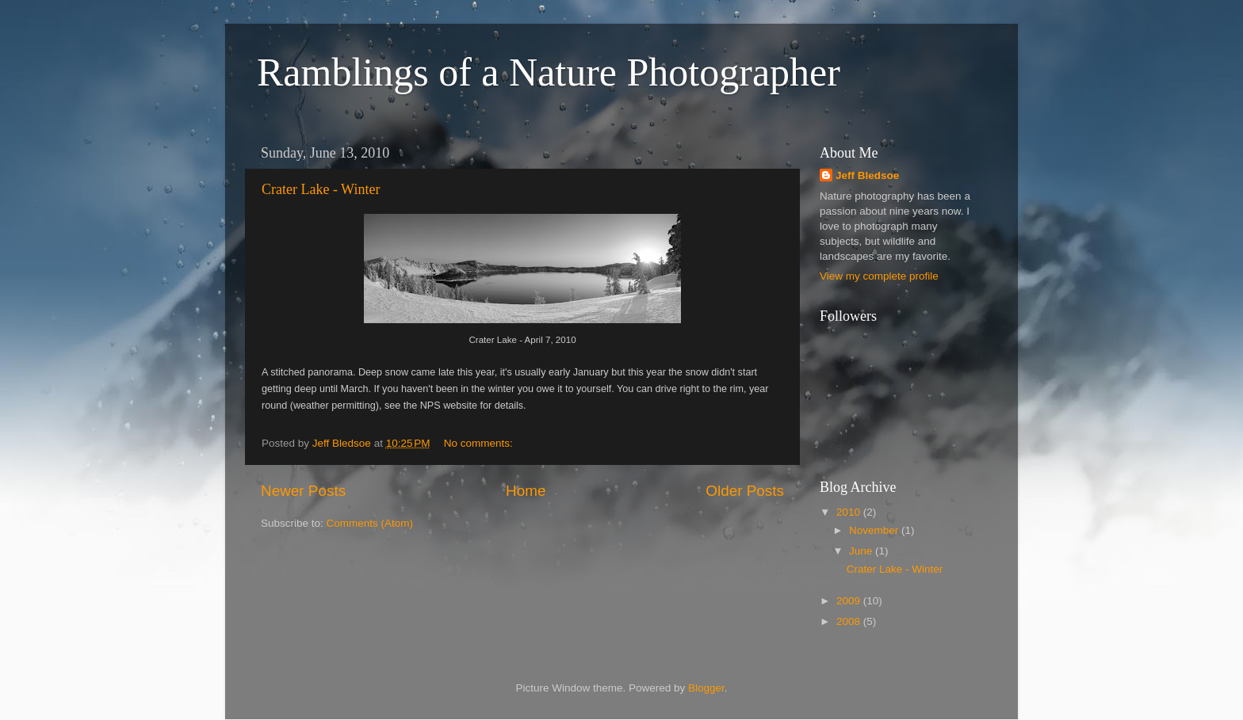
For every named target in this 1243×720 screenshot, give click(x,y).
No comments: (480, 443)
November (875, 530)
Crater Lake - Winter (321, 189)
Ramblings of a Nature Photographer (548, 72)
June (862, 551)
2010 (849, 512)
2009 (849, 601)
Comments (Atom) (370, 523)
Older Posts (745, 490)
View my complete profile (879, 276)
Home (525, 490)
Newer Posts (303, 490)
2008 (849, 621)
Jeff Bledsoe (867, 175)
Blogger (706, 688)
